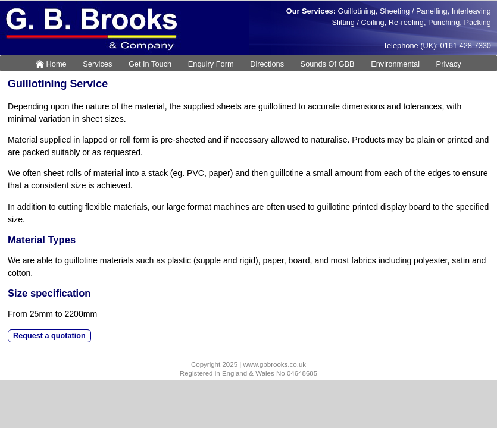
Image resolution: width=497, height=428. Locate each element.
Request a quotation (49, 336)
